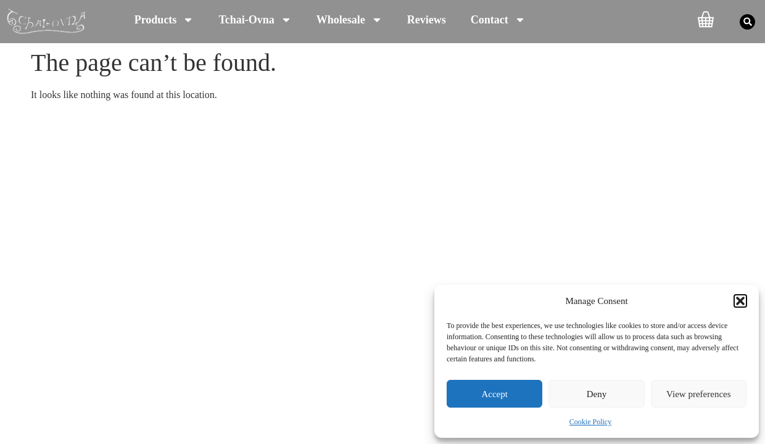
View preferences (698, 394)
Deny (597, 394)
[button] (740, 301)
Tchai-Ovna (254, 19)
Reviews (426, 20)
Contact (498, 19)
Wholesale (349, 19)
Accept (494, 394)
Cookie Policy (590, 421)
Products (164, 19)
